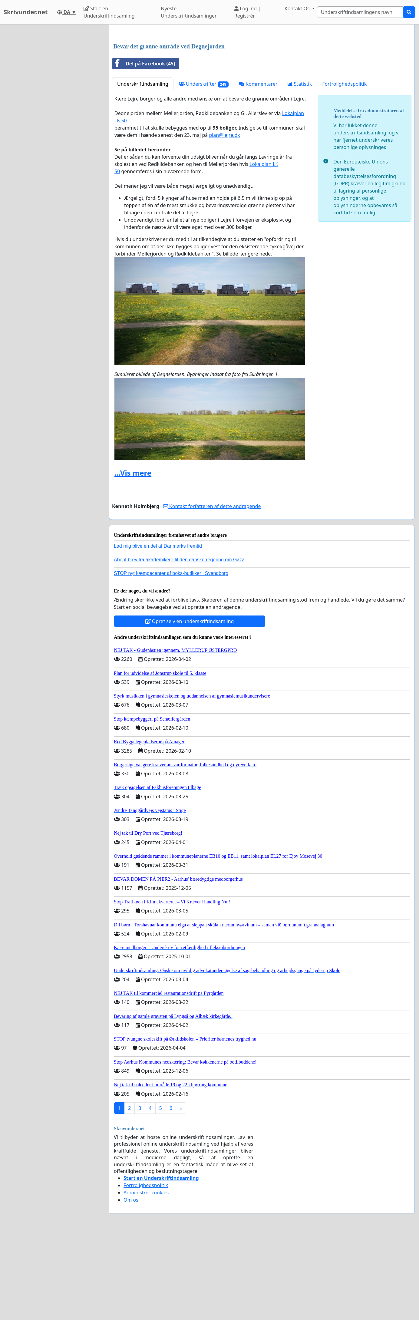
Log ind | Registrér (247, 12)
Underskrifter (204, 168)
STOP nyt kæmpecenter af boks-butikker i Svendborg (171, 658)
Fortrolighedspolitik (344, 168)
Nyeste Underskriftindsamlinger (188, 12)
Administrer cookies (146, 1277)
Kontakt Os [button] (298, 8)
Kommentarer (258, 168)
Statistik (300, 168)
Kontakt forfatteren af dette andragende (212, 591)
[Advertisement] (261, 76)
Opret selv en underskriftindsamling (189, 706)
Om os (131, 1284)
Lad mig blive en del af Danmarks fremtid (158, 630)
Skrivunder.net (26, 12)
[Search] (360, 12)
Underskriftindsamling (142, 168)
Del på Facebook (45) (143, 148)
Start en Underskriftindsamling (109, 12)
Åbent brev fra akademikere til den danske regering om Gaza (179, 644)
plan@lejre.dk (224, 219)
